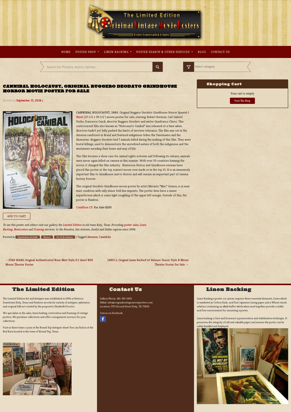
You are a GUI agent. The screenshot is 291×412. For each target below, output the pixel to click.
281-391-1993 (124, 298)
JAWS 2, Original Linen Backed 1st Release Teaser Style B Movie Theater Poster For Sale (148, 262)
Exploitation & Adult (28, 237)
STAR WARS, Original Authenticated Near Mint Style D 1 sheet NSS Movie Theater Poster (49, 262)
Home (65, 52)
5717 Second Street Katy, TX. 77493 (130, 306)
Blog (202, 52)
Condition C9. (84, 207)
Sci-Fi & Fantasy (64, 237)
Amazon (92, 237)
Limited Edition (72, 225)
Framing (38, 229)
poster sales (131, 225)
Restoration (21, 229)
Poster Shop (86, 52)
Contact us (220, 52)
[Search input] (99, 67)
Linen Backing (116, 52)
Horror (47, 237)
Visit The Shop (242, 100)
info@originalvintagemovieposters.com (130, 302)
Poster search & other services (163, 52)
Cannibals (105, 237)
